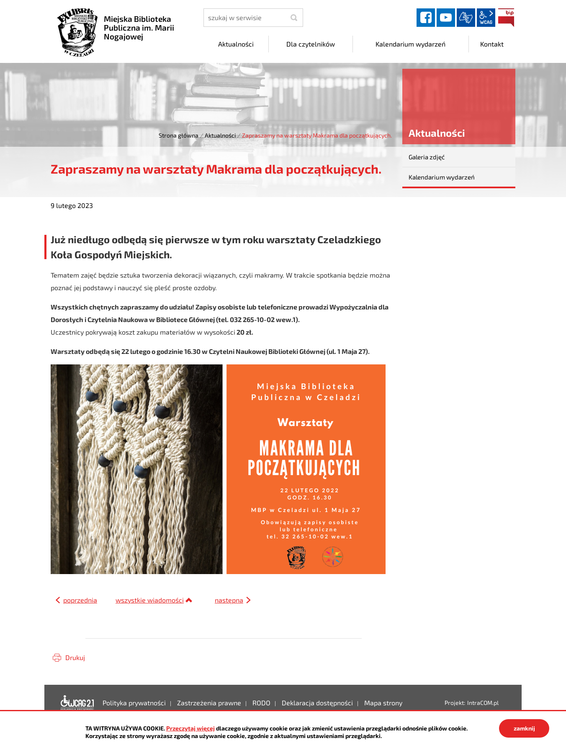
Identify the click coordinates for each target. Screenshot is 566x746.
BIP (506, 17)
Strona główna (178, 135)
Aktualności (220, 135)
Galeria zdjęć (427, 157)
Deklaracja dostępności (77, 703)
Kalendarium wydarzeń (442, 177)
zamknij (524, 728)
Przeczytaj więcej (190, 728)
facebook (426, 17)
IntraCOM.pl (483, 702)
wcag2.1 (486, 17)
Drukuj (75, 657)
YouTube (446, 17)
